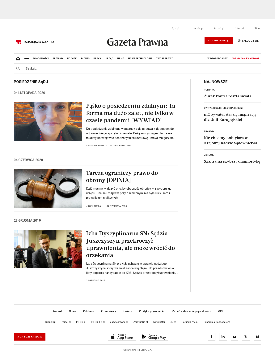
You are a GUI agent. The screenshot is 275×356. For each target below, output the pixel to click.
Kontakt (57, 311)
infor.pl (239, 28)
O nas (72, 311)
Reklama (88, 311)
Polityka (209, 89)
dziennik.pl (196, 28)
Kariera (127, 311)
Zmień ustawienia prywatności (191, 311)
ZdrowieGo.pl (140, 322)
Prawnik (209, 131)
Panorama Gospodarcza (217, 322)
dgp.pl (175, 28)
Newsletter (159, 322)
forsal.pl (219, 28)
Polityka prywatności (152, 311)
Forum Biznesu (190, 322)
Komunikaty (108, 311)
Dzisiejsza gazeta (38, 42)
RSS (220, 311)
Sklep (257, 28)
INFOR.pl (81, 322)
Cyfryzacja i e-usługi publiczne (223, 108)
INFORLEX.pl (98, 322)
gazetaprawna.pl (119, 322)
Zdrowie (209, 155)
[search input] (142, 69)
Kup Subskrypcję (218, 40)
